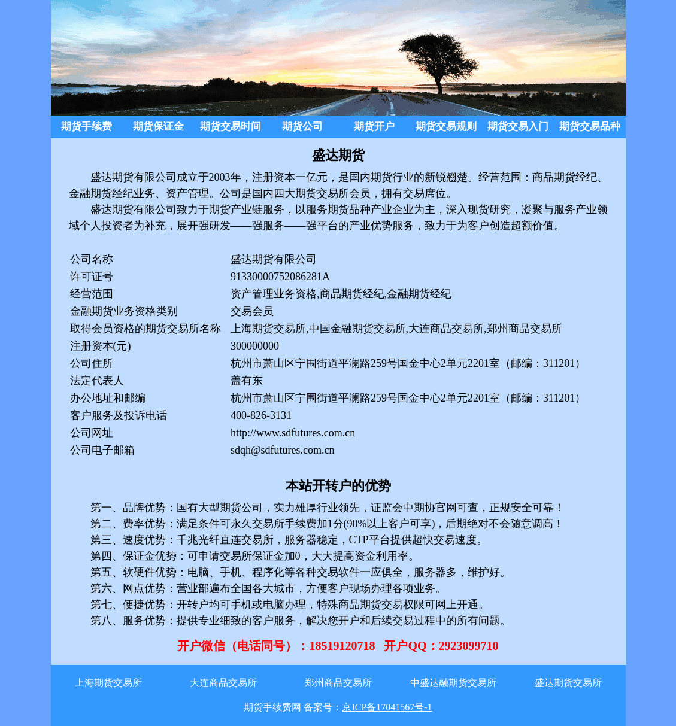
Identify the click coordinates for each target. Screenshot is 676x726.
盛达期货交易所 (568, 683)
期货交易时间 (230, 126)
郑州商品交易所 (338, 683)
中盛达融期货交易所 (453, 683)
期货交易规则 (446, 126)
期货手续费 (86, 126)
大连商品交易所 (223, 683)
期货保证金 (158, 126)
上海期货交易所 (108, 683)
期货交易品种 (589, 126)
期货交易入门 (517, 126)
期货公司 (302, 126)
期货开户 (374, 126)
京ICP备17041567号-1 (387, 707)
